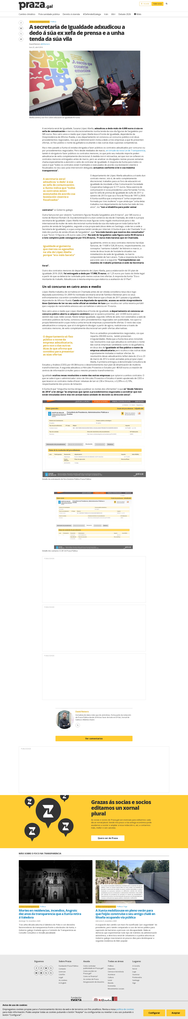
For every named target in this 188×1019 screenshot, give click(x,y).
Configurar (154, 1013)
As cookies (63, 980)
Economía (112, 986)
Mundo (110, 983)
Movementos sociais (116, 988)
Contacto (62, 969)
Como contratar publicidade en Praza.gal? (93, 967)
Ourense (135, 974)
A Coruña (136, 966)
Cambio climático (27, 14)
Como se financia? (90, 976)
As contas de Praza (91, 979)
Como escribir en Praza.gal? (90, 972)
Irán (106, 14)
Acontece (111, 974)
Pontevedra (137, 977)
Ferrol (134, 969)
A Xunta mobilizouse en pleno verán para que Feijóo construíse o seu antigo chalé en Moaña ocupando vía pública (125, 913)
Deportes (111, 969)
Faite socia (157, 3)
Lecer (110, 980)
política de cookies (125, 1009)
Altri (113, 14)
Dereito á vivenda (71, 14)
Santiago (135, 980)
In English (62, 983)
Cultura (111, 977)
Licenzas (62, 971)
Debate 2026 (124, 14)
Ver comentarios (94, 738)
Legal (61, 977)
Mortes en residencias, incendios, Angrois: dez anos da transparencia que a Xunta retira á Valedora (50, 913)
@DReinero (45, 44)
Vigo (125, 906)
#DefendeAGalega (92, 14)
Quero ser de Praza (108, 838)
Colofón (62, 974)
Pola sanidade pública (49, 14)
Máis (139, 14)
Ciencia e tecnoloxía (116, 971)
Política (53, 21)
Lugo (134, 971)
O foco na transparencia (39, 22)
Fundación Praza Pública (68, 966)
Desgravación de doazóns (93, 982)
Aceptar (176, 1013)
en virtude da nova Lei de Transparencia (125, 150)
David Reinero (34, 44)
